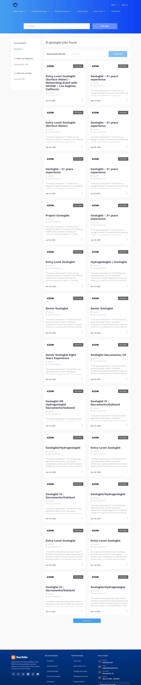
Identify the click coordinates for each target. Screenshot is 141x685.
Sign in (114, 5)
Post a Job (77, 661)
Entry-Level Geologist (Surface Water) (60, 124)
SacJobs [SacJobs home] (19, 657)
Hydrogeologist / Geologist (109, 262)
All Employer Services (81, 676)
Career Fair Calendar (53, 676)
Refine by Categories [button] (24, 59)
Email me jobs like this (56, 54)
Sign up (125, 5)
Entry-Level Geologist (105, 447)
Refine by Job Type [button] (24, 73)
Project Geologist (57, 215)
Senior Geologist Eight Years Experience (61, 356)
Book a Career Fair (80, 666)
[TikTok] (33, 674)
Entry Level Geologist (60, 262)
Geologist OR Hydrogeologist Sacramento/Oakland (60, 404)
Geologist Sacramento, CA (108, 355)
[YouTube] (38, 674)
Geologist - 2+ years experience (104, 78)
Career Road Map (52, 671)
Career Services (52, 666)
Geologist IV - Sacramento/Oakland (105, 403)
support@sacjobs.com (110, 668)
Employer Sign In (79, 682)
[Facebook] (13, 674)
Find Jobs (105, 26)
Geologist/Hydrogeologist (63, 447)
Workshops (50, 682)
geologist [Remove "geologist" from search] (17, 49)
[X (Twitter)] (23, 674)
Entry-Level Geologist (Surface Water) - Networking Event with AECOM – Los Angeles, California (61, 83)
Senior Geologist (57, 308)
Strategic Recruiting (80, 671)
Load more (87, 621)
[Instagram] (18, 674)
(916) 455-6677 (108, 663)
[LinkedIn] (28, 674)
